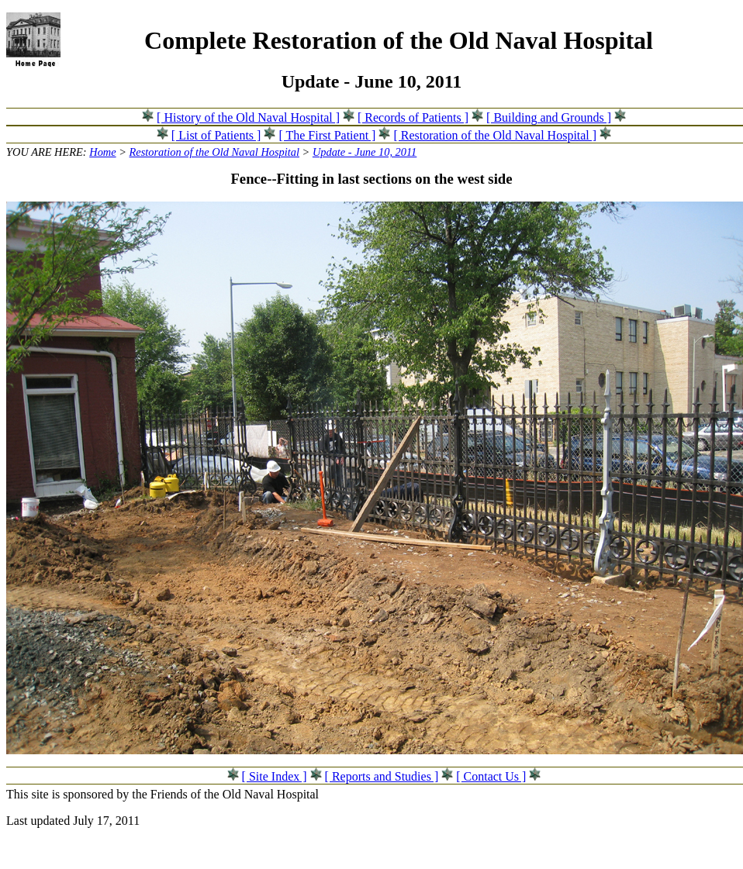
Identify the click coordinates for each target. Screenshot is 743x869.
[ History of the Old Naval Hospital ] (248, 117)
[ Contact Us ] (491, 776)
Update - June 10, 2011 (364, 152)
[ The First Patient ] (326, 135)
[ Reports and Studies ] (382, 776)
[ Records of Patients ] (413, 117)
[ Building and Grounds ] (548, 117)
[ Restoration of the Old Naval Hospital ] (494, 135)
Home (102, 152)
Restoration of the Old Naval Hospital (214, 152)
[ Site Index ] (274, 776)
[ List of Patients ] (216, 135)
